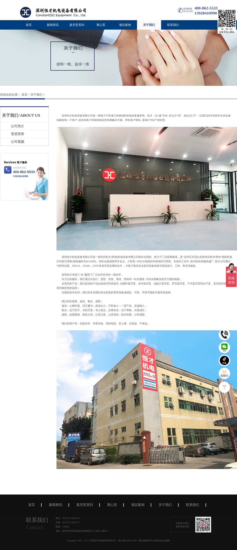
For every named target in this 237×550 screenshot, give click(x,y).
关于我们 (36, 94)
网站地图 (142, 540)
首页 (29, 24)
